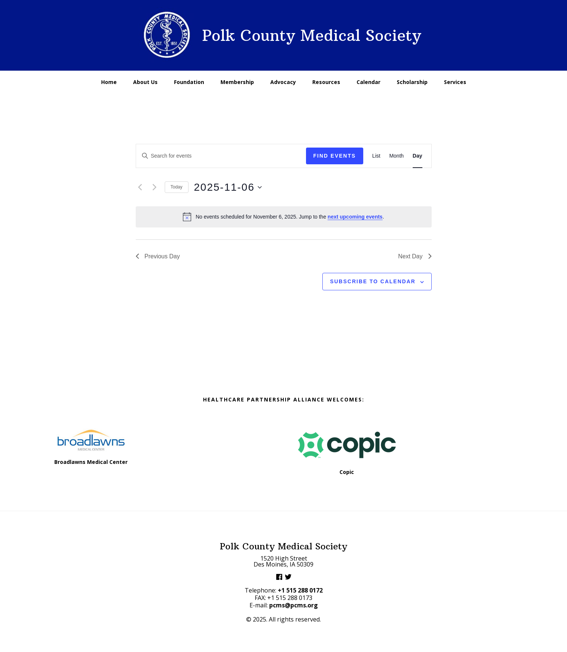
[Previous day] (140, 187)
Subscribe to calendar (373, 281)
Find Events (334, 156)
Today (177, 187)
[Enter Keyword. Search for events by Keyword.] (221, 156)
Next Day (415, 256)
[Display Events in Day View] (417, 156)
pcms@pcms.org (293, 605)
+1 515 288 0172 (300, 590)
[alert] (284, 216)
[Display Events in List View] (376, 156)
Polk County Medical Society (311, 35)
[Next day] (154, 187)
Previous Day (158, 256)
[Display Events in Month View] (396, 156)
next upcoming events (355, 217)
